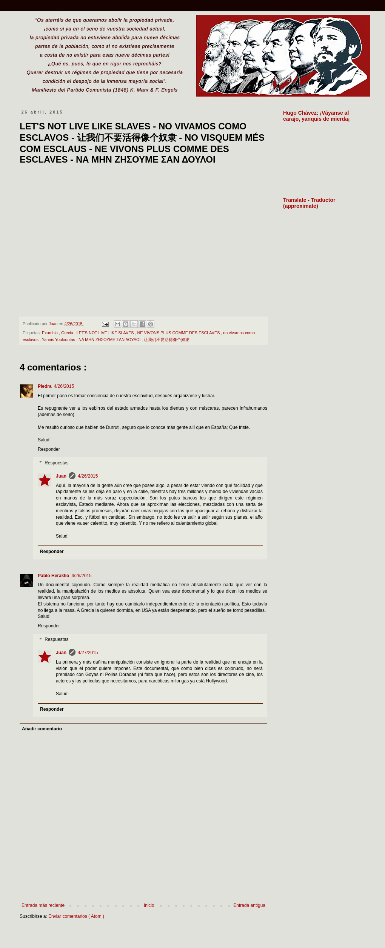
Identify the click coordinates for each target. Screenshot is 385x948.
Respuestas (56, 463)
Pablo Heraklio (53, 575)
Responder (49, 449)
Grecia (67, 332)
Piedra (45, 386)
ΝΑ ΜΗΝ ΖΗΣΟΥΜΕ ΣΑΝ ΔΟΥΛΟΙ (110, 339)
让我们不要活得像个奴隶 (166, 339)
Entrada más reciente (43, 905)
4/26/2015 (64, 386)
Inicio (149, 905)
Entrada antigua (249, 905)
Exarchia (50, 332)
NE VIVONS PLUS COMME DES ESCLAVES (179, 332)
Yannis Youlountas (59, 339)
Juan (61, 476)
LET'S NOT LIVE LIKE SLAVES (106, 332)
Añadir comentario (42, 728)
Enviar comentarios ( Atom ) (76, 916)
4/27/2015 (88, 652)
